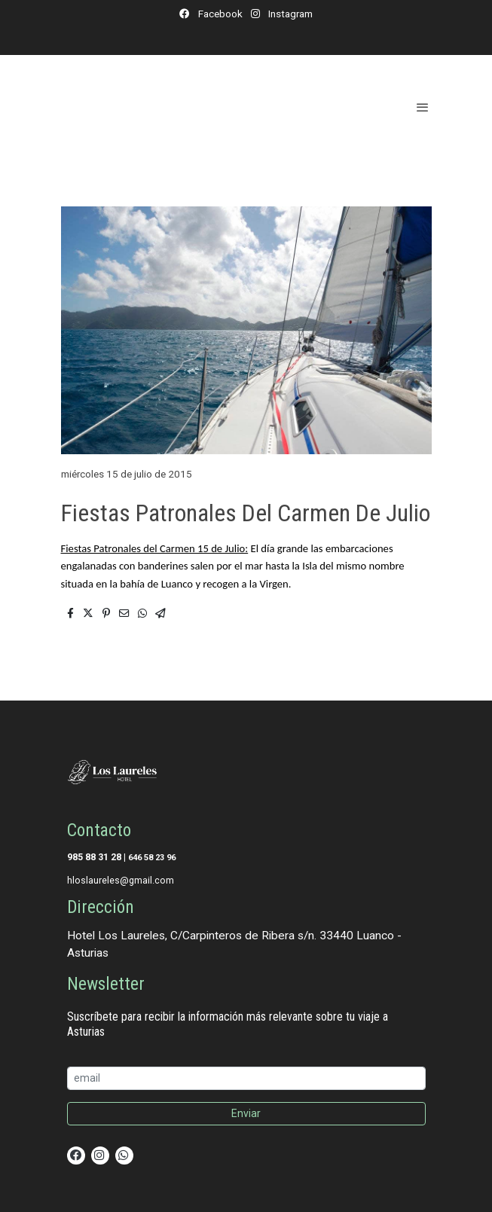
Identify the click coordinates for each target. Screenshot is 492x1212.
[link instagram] (99, 1154)
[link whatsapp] (123, 1154)
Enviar (246, 1113)
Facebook (219, 14)
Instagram (289, 14)
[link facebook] (76, 1154)
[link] (148, 106)
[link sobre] (246, 775)
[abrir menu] (423, 107)
